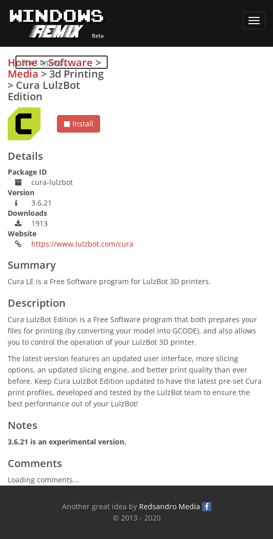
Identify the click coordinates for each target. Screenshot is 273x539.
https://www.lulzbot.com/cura (82, 244)
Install (78, 123)
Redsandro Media (169, 506)
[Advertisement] (188, 129)
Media (23, 74)
